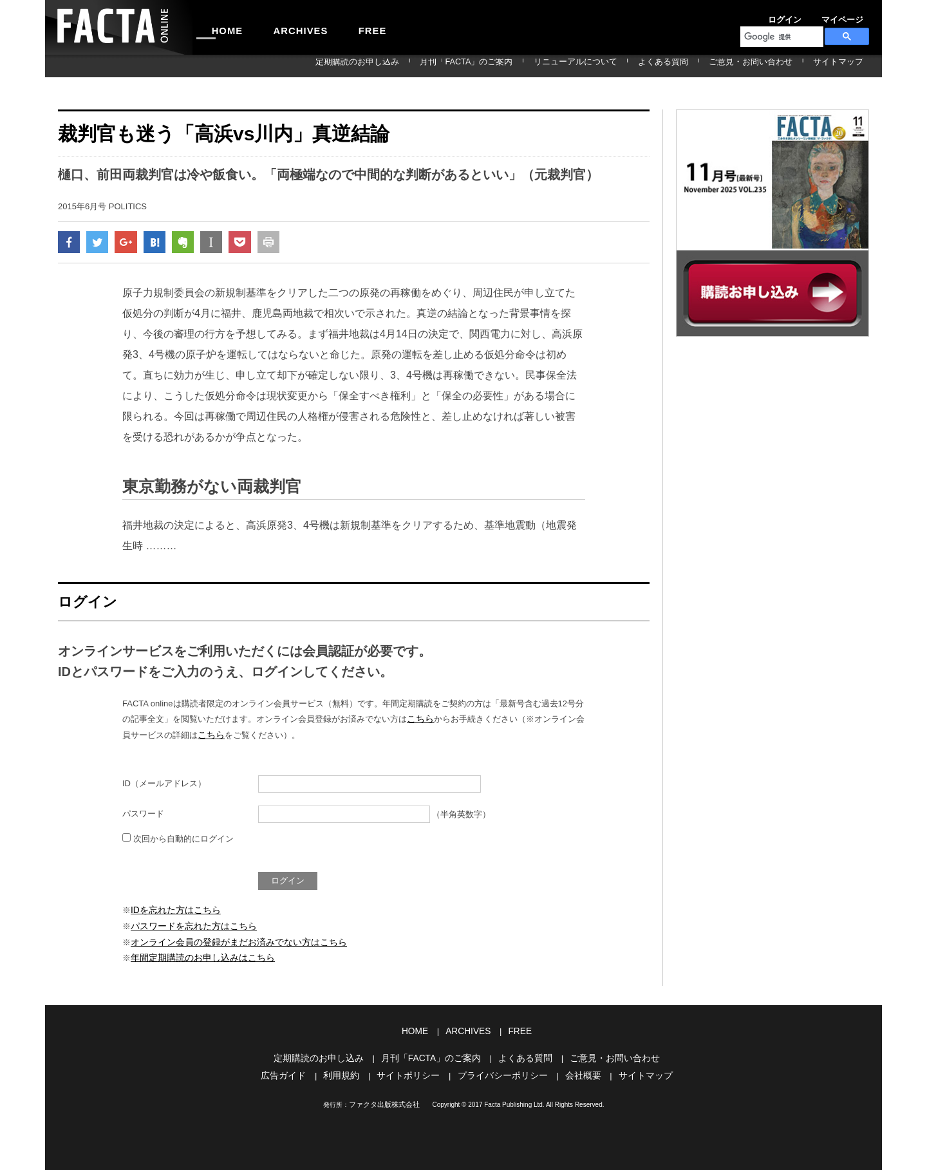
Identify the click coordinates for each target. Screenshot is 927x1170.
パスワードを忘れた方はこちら (189, 927)
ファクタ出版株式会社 (384, 1100)
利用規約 (348, 1072)
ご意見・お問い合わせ (774, 65)
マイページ (810, 15)
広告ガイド (293, 1072)
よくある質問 (703, 65)
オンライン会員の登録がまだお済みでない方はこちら (231, 942)
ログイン (766, 15)
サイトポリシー (411, 1072)
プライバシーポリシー (501, 1072)
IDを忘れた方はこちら (172, 912)
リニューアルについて (631, 65)
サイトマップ (846, 65)
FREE (339, 27)
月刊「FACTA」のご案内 (540, 65)
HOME (221, 27)
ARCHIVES (280, 27)
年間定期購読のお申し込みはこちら (198, 957)
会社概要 (577, 1072)
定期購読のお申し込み (448, 65)
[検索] (780, 36)
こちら (419, 723)
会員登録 (853, 15)
